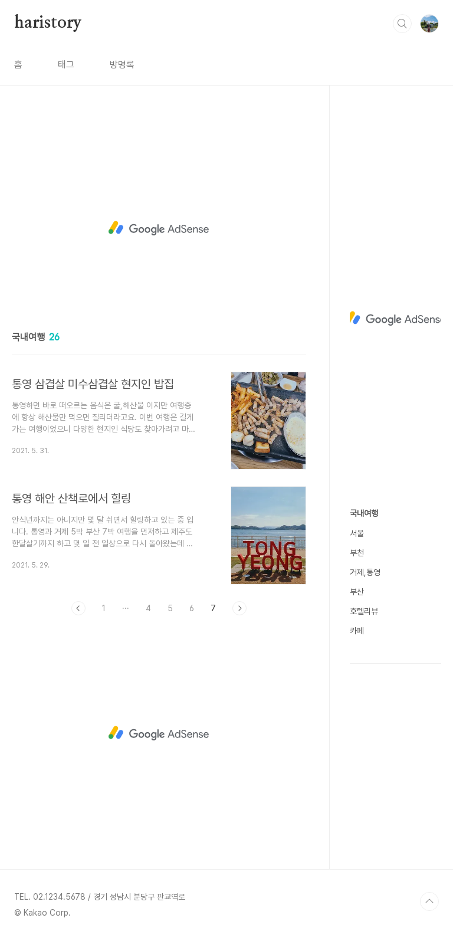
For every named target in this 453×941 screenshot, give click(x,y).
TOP (429, 901)
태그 (66, 64)
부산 (357, 591)
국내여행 (364, 513)
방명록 (122, 64)
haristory (48, 23)
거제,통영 (365, 572)
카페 (357, 630)
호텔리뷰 (364, 611)
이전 (78, 608)
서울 (357, 533)
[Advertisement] (159, 228)
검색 (402, 23)
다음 (239, 608)
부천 (357, 553)
